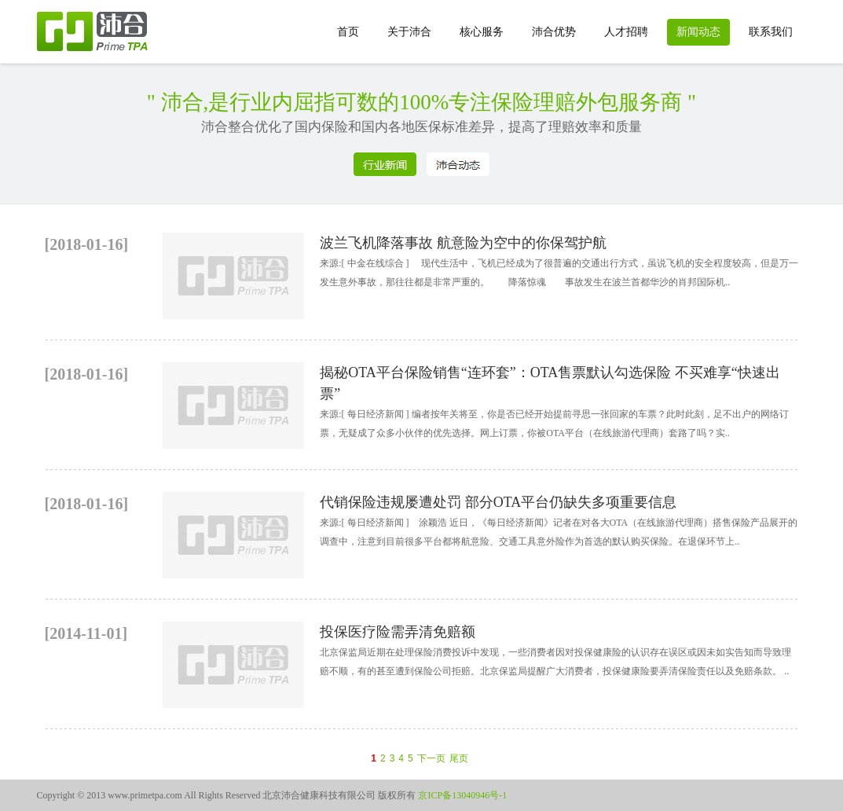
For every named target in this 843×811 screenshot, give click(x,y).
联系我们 (771, 32)
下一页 (431, 758)
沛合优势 (554, 32)
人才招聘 (626, 32)
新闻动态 (698, 32)
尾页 (458, 758)
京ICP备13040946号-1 (461, 795)
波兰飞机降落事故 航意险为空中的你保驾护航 (463, 243)
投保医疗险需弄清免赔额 (397, 632)
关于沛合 (409, 32)
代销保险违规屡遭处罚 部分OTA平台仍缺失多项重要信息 (498, 502)
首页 (348, 32)
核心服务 (482, 32)
